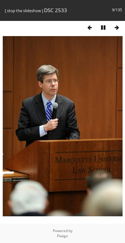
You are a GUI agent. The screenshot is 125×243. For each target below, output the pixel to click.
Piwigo (62, 235)
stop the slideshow (24, 10)
